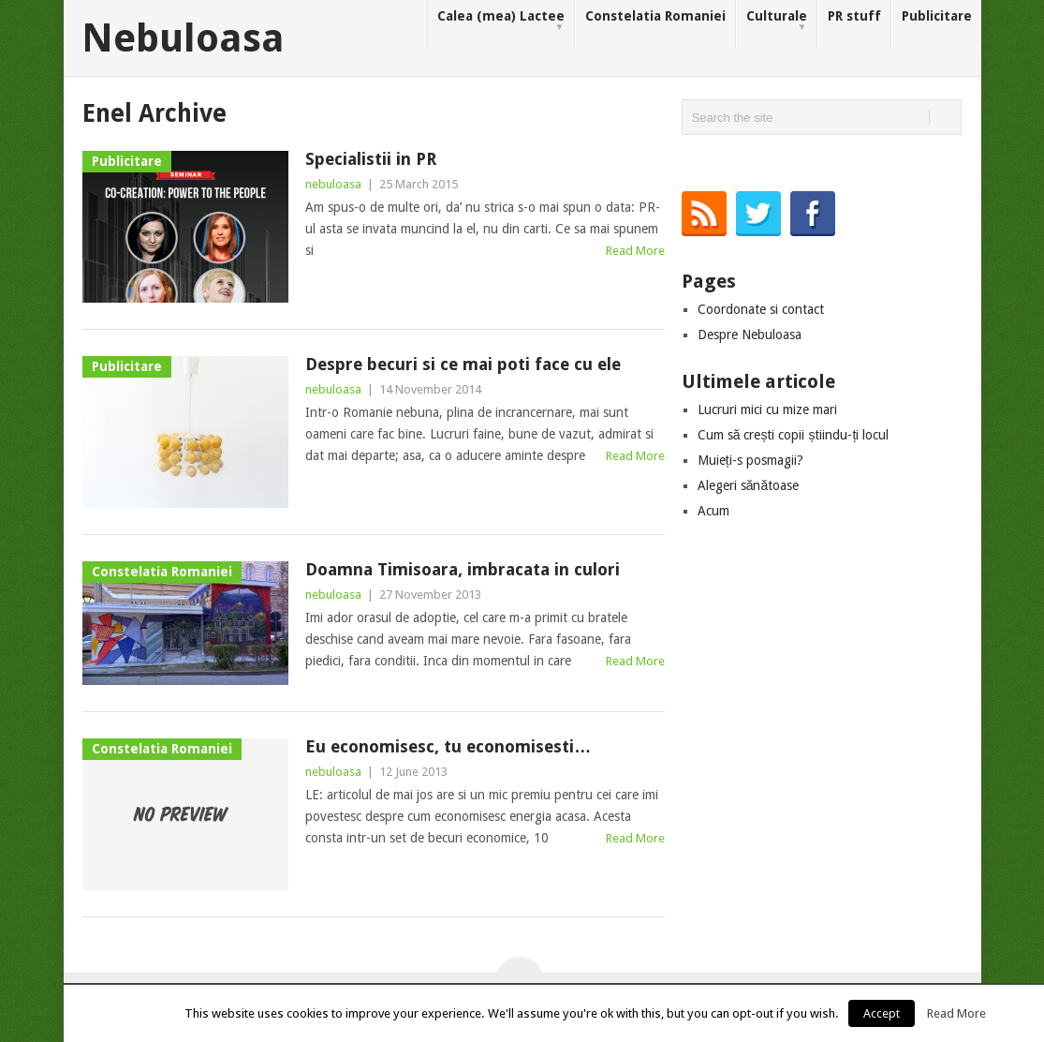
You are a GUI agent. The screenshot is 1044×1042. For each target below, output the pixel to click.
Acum (713, 510)
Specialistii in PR (370, 159)
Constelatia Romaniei (655, 15)
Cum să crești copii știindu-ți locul (794, 434)
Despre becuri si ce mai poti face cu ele (463, 364)
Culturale (776, 21)
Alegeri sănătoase (749, 485)
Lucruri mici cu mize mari (767, 409)
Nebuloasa (183, 38)
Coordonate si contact (761, 309)
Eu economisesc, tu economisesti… (448, 746)
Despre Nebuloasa (749, 334)
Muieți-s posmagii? (750, 460)
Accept (881, 1013)
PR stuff (854, 15)
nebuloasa (333, 184)
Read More (635, 251)
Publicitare (937, 15)
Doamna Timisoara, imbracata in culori (462, 569)
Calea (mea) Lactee (501, 21)
